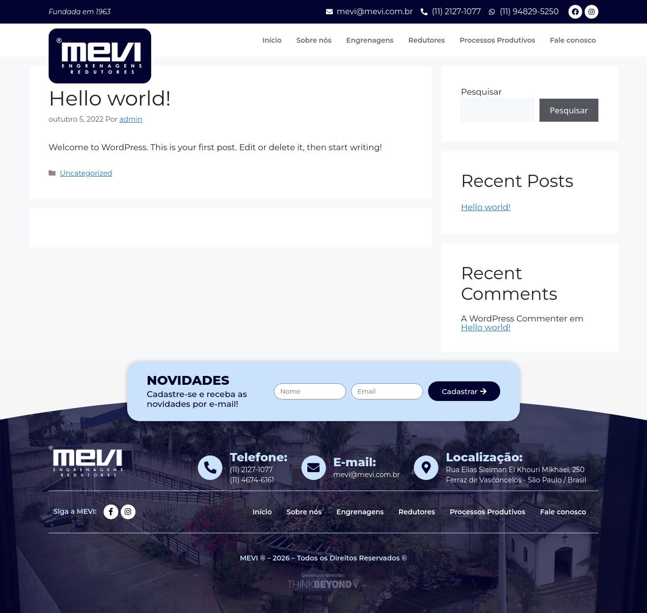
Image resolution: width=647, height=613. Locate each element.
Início (271, 40)
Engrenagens (369, 40)
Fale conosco (573, 40)
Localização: (484, 457)
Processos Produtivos (497, 40)
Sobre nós (314, 40)
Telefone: (258, 457)
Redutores (426, 40)
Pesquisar (481, 92)
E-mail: (354, 462)
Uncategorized (86, 173)
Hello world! (486, 207)
